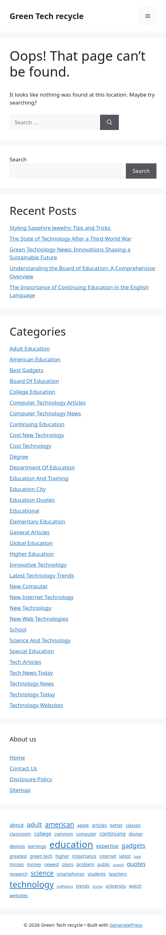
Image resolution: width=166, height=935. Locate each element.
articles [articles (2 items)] (99, 825)
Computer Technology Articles (48, 402)
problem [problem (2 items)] (85, 864)
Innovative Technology (38, 564)
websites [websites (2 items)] (19, 895)
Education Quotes (32, 499)
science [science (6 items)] (42, 873)
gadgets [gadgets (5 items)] (133, 845)
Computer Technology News (45, 413)
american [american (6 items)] (59, 824)
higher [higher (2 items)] (62, 856)
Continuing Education (37, 424)
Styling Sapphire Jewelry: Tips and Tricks (61, 227)
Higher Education (32, 553)
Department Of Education (42, 467)
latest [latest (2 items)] (125, 856)
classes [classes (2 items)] (133, 825)
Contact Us (23, 768)
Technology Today (32, 694)
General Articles (30, 532)
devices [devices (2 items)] (17, 846)
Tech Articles (25, 661)
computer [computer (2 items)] (86, 834)
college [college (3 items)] (42, 833)
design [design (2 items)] (136, 834)
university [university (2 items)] (115, 886)
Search (18, 159)
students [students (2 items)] (97, 874)
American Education (35, 359)
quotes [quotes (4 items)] (136, 864)
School (18, 629)
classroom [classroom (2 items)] (20, 834)
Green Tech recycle (47, 15)
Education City (28, 489)
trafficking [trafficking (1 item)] (65, 886)
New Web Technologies (39, 618)
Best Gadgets (26, 370)
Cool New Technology (37, 435)
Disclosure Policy (31, 779)
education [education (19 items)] (71, 844)
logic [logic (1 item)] (137, 856)
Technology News (32, 683)
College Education (32, 391)
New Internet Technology (42, 597)
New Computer (29, 586)
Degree (19, 456)
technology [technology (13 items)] (32, 884)
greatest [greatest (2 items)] (18, 856)
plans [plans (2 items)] (67, 864)
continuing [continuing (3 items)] (112, 833)
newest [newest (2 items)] (51, 864)
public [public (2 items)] (103, 864)
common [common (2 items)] (63, 834)
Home (17, 757)
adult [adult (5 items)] (34, 824)
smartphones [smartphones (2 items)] (71, 874)
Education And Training (39, 478)
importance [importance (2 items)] (84, 856)
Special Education (32, 651)
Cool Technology (30, 445)
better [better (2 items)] (116, 825)
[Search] (109, 122)
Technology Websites (36, 705)
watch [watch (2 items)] (135, 886)
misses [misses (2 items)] (17, 864)
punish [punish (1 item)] (118, 865)
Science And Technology (40, 640)
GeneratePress (126, 925)
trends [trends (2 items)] (82, 886)
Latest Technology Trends (42, 575)
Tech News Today (31, 672)
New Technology (30, 607)
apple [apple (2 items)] (83, 825)
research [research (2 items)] (19, 874)
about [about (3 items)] (17, 825)
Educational (24, 510)
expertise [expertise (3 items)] (107, 846)
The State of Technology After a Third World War (71, 238)
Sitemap (20, 790)
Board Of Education (34, 381)
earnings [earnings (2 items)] (37, 846)
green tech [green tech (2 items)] (41, 856)
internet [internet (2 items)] (107, 856)
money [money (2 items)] (34, 864)
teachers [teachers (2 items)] (118, 874)
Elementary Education (37, 521)
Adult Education (30, 348)
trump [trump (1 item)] (97, 886)
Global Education (31, 543)
